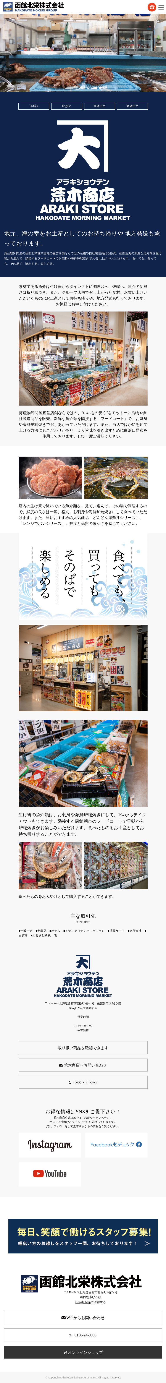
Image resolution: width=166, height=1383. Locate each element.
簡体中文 (99, 106)
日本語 (33, 106)
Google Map (76, 1008)
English (66, 106)
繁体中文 (132, 106)
